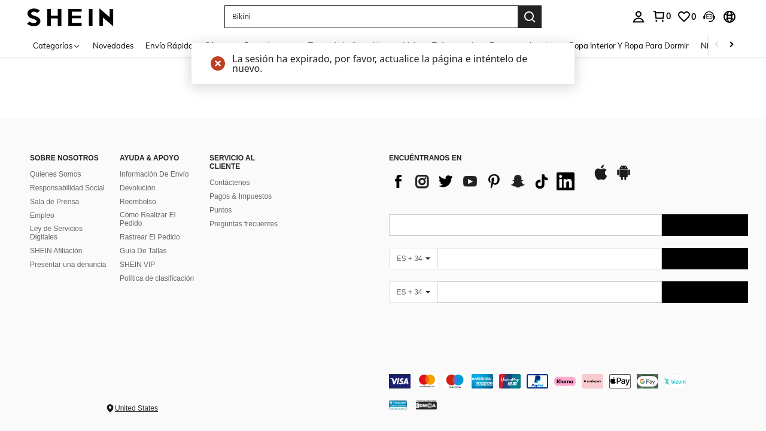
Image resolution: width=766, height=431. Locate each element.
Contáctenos (229, 182)
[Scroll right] (731, 45)
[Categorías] (57, 45)
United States (136, 408)
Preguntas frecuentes (243, 224)
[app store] (600, 178)
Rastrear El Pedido (150, 237)
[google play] (623, 178)
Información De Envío (154, 174)
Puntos (220, 210)
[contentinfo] (568, 381)
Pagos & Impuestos (240, 196)
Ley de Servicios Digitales (56, 232)
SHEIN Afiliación (56, 251)
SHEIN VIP (137, 264)
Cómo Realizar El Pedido (147, 219)
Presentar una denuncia (68, 264)
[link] (661, 16)
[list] (484, 181)
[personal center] (638, 17)
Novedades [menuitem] (113, 45)
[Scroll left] (717, 45)
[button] (371, 16)
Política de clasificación (157, 278)
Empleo (42, 215)
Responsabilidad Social (67, 188)
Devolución (137, 188)
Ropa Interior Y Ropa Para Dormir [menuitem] (629, 45)
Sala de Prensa (54, 202)
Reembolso (138, 202)
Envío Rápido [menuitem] (169, 45)
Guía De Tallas (143, 251)
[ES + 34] (413, 258)
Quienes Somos (55, 174)
